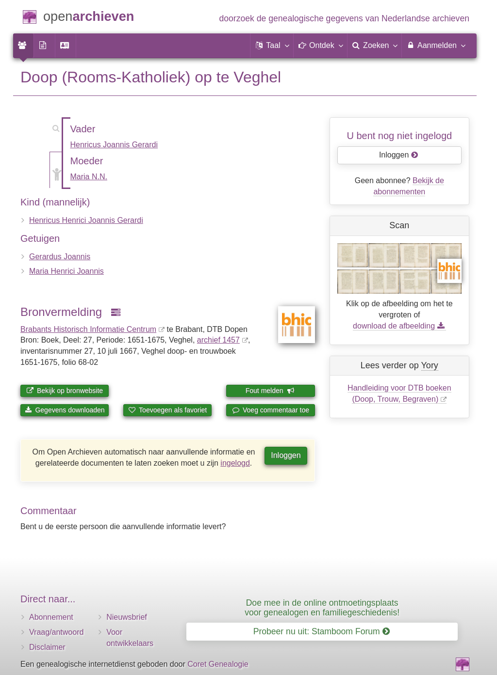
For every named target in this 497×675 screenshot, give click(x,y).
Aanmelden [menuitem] (435, 45)
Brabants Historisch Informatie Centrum (88, 329)
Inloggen (285, 455)
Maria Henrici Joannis (66, 271)
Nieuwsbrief (126, 617)
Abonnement (51, 617)
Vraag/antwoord (56, 632)
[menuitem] (23, 45)
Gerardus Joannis (59, 256)
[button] (271, 45)
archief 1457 (218, 340)
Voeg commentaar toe (270, 410)
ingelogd (235, 463)
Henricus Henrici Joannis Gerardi (86, 220)
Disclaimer (47, 647)
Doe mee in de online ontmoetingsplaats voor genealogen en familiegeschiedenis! (322, 607)
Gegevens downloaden (65, 410)
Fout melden (270, 390)
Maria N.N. (88, 177)
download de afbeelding (399, 326)
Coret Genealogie (217, 664)
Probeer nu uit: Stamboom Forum (321, 631)
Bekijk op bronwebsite (64, 390)
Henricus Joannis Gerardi (114, 145)
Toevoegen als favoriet (167, 410)
